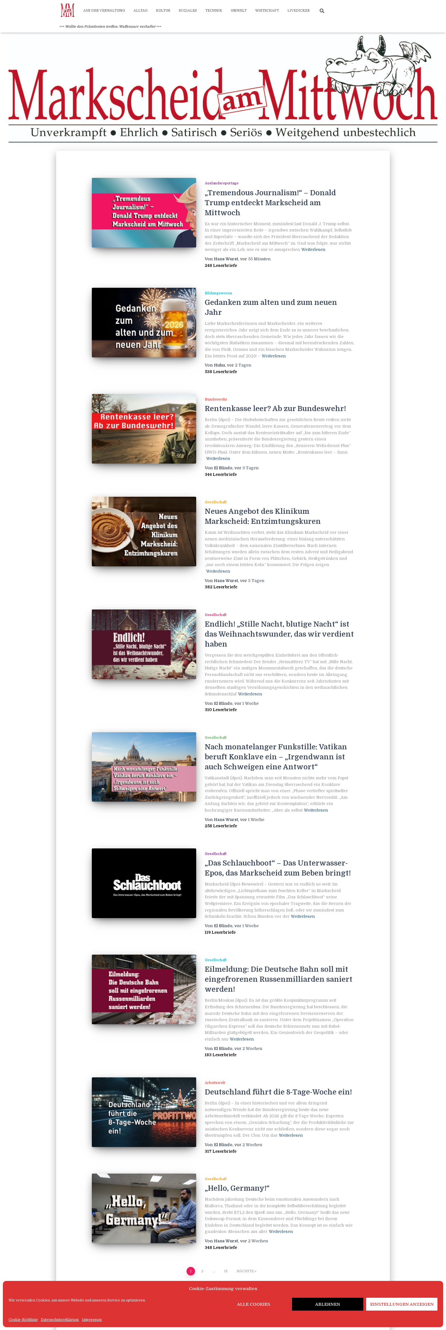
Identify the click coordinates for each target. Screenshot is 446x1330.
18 (226, 1271)
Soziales (188, 11)
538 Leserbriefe (221, 371)
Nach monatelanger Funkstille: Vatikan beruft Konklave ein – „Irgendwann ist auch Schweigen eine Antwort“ (276, 757)
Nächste (245, 1271)
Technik (213, 11)
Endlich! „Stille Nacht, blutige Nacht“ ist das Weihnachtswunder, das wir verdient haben (279, 634)
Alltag (140, 11)
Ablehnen (327, 1304)
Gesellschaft (215, 502)
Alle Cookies (253, 1304)
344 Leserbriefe (221, 474)
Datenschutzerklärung (60, 1320)
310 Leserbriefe (221, 709)
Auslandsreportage (221, 183)
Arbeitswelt (215, 1083)
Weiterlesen (313, 249)
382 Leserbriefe (221, 587)
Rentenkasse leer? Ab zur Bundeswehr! (275, 409)
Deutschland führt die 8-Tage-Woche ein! (278, 1092)
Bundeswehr (216, 399)
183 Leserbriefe (220, 1055)
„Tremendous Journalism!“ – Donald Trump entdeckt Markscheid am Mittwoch (270, 203)
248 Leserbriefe (221, 265)
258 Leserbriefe (221, 826)
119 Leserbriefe (220, 932)
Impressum (92, 1320)
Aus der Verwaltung (104, 11)
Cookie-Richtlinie (23, 1320)
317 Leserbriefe (220, 1151)
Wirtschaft (267, 11)
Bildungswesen (218, 293)
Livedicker (298, 11)
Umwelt (239, 11)
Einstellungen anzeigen (402, 1304)
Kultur (163, 11)
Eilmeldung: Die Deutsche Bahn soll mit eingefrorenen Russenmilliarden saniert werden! (278, 979)
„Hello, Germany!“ (237, 1188)
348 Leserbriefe (221, 1247)
